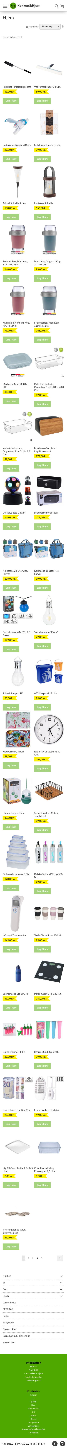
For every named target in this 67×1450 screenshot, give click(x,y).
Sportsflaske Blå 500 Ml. (16, 993)
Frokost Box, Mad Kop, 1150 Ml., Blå (46, 324)
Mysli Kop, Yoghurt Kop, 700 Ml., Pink (16, 324)
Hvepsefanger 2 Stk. (13, 812)
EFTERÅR (8, 1309)
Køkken (7, 1275)
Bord (5, 1289)
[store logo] (25, 6)
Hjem (6, 1295)
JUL (33, 1412)
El (4, 1282)
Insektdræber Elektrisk (46, 1109)
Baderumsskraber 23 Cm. (17, 144)
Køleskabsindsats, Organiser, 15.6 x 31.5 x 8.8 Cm (49, 387)
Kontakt (33, 1366)
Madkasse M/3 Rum (13, 751)
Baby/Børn (8, 1322)
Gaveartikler (9, 1329)
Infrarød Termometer (14, 935)
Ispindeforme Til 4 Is (14, 1051)
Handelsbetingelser (33, 1377)
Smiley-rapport (33, 1380)
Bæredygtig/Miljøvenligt (16, 1335)
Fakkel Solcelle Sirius (14, 203)
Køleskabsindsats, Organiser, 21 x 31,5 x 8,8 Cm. (16, 451)
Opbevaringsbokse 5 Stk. (16, 874)
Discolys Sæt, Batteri (14, 512)
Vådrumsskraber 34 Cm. (47, 86)
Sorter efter (32, 26)
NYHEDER (9, 1342)
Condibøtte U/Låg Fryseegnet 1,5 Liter (45, 1170)
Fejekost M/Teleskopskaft (17, 86)
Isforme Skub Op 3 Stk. (46, 1051)
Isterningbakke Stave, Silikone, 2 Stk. (14, 1231)
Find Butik (33, 1370)
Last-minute (9, 1302)
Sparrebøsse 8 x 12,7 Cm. (16, 1109)
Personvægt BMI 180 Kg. (47, 993)
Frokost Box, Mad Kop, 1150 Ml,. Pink (15, 263)
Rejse (6, 1315)
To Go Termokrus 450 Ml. (48, 935)
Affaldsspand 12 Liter (46, 693)
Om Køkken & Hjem (33, 1373)
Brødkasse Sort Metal (46, 512)
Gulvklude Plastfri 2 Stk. (47, 144)
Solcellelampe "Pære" (46, 632)
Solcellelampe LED (13, 693)
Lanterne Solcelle (43, 203)
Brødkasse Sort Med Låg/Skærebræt (45, 450)
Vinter (33, 1415)
